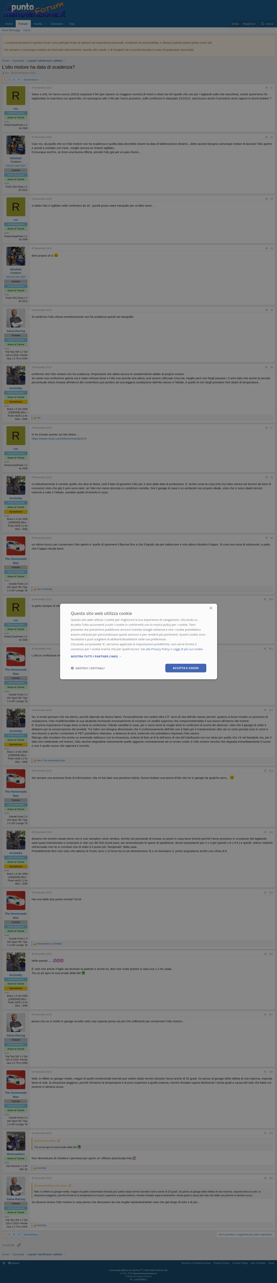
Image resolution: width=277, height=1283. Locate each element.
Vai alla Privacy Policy (155, 649)
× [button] (210, 608)
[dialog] (138, 641)
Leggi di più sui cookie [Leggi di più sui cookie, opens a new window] (188, 649)
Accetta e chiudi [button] (186, 668)
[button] (138, 656)
